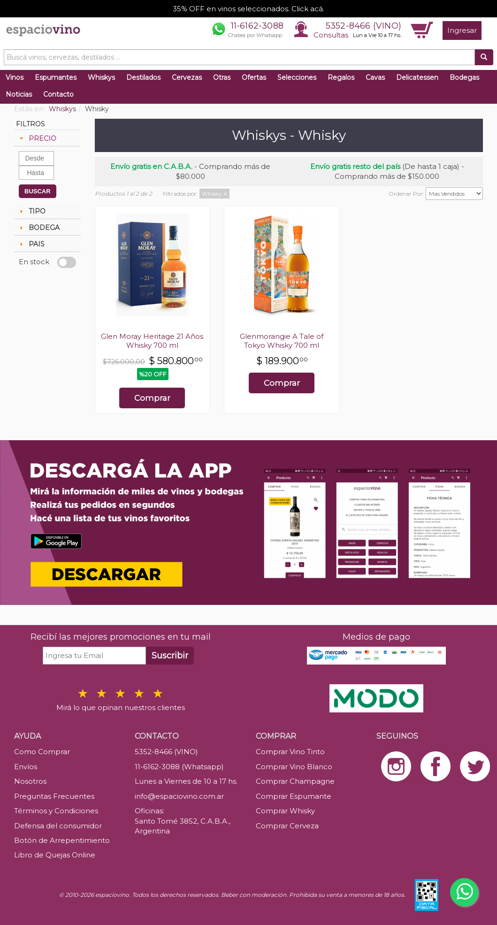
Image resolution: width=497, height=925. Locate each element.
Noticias (19, 94)
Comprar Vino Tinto (290, 751)
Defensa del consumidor (58, 825)
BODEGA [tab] (38, 227)
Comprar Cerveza (287, 825)
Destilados (143, 77)
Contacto (58, 94)
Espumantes (55, 77)
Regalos (341, 77)
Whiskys (101, 77)
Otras (221, 77)
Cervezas (187, 77)
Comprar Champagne (295, 781)
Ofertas (254, 77)
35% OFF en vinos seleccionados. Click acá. (248, 8)
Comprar (152, 398)
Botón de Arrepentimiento (62, 840)
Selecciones (296, 77)
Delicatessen (417, 77)
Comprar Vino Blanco (294, 766)
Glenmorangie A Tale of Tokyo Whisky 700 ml (281, 341)
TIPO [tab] (31, 211)
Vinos (14, 77)
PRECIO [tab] (36, 138)
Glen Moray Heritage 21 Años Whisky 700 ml (152, 341)
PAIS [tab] (31, 244)
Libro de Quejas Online (54, 854)
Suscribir (170, 655)
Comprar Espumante (293, 796)
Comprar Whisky (285, 810)
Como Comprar (42, 751)
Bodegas (464, 77)
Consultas (330, 35)
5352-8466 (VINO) (363, 26)
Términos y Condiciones (56, 810)
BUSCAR (37, 191)
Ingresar (462, 30)
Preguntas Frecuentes (54, 796)
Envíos (25, 766)
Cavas (375, 77)
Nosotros (30, 781)
